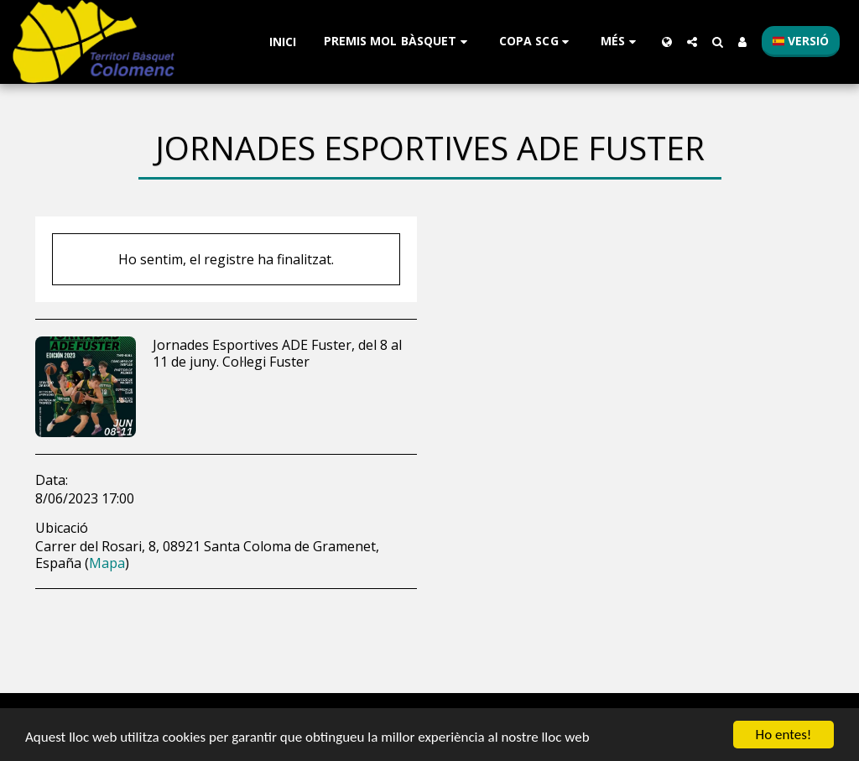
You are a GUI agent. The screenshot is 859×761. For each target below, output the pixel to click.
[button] (398, 41)
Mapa (107, 563)
